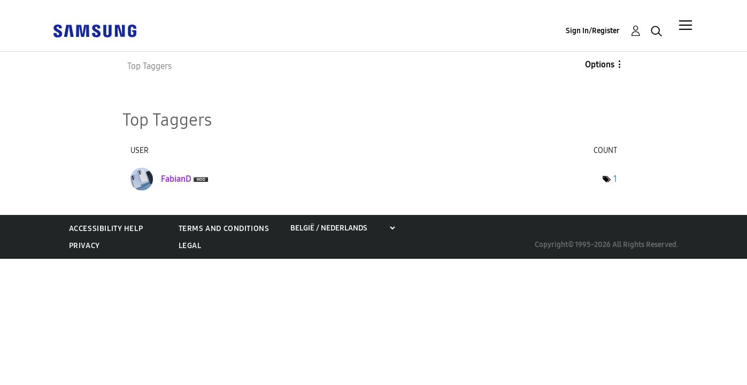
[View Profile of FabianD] (176, 179)
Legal (190, 245)
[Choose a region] (342, 228)
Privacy (84, 245)
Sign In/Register (593, 30)
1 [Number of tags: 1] (615, 179)
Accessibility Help (106, 228)
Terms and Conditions (224, 228)
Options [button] (599, 64)
